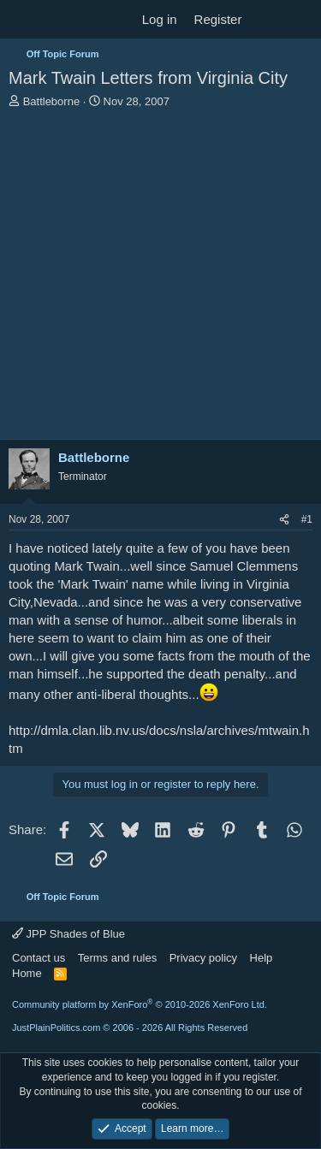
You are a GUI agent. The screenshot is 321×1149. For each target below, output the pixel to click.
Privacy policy (203, 957)
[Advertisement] (160, 278)
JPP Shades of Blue (68, 933)
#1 (306, 519)
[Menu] (23, 20)
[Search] (301, 19)
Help (261, 957)
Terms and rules (117, 957)
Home (27, 973)
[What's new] (266, 19)
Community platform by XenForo (139, 1004)
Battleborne (51, 101)
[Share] (284, 520)
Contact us (38, 957)
